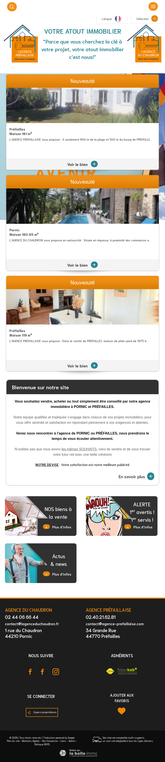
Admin (72, 740)
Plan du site (13, 740)
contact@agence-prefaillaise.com (115, 623)
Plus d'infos (57, 526)
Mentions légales (31, 740)
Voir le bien (82, 164)
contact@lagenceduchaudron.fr (32, 623)
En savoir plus (136, 476)
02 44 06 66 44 (21, 617)
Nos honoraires (50, 740)
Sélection (142, 19)
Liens (63, 740)
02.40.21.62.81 (101, 617)
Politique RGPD (42, 744)
